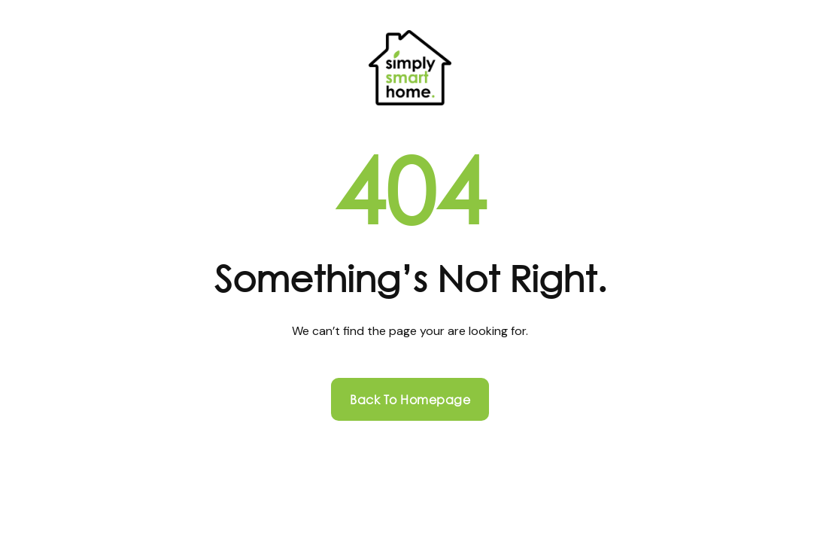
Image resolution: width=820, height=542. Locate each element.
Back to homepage (410, 399)
